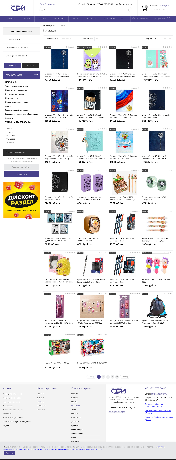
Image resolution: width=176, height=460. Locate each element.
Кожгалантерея (8, 406)
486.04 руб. (157, 82)
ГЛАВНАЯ (11, 19)
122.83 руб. (92, 329)
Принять (9, 453)
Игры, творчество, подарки (12, 398)
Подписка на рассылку (16, 152)
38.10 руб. (157, 247)
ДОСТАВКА (75, 422)
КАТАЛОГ (26, 19)
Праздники (75, 426)
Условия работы (77, 434)
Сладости (6, 426)
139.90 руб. (92, 370)
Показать (12, 65)
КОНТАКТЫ (91, 19)
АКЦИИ (75, 19)
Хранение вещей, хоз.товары (13, 418)
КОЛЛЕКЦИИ (59, 19)
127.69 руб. (59, 370)
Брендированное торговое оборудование (17, 422)
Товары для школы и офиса (12, 394)
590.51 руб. (59, 288)
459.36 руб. (92, 165)
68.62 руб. (124, 206)
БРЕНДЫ (42, 19)
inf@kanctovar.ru (159, 394)
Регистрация (50, 4)
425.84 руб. (157, 165)
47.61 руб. (92, 206)
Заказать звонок (125, 4)
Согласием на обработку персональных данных (49, 449)
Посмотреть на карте (117, 412)
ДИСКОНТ (9, 132)
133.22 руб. (124, 165)
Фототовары (7, 414)
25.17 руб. (92, 288)
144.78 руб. (124, 123)
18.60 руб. (124, 247)
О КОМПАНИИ (109, 19)
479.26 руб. (157, 206)
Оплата (73, 438)
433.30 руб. (59, 82)
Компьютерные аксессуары (13, 410)
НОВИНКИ (9, 129)
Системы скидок (77, 430)
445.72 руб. (92, 123)
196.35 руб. (59, 123)
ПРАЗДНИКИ (10, 139)
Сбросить (30, 65)
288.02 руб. (157, 329)
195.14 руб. (59, 165)
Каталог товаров (22, 75)
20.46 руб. (124, 288)
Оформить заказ (160, 10)
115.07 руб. (157, 288)
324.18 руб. (157, 123)
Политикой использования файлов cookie (86, 449)
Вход (42, 4)
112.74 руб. (59, 329)
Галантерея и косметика (11, 402)
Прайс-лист (10, 142)
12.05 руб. (92, 82)
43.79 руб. (124, 329)
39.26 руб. (59, 247)
